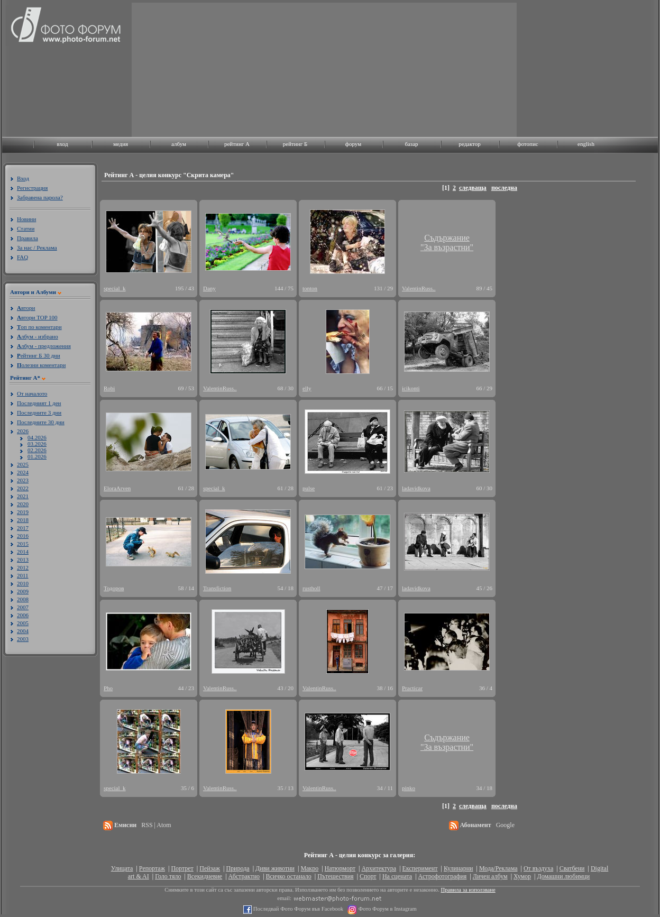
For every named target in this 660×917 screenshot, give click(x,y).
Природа (237, 868)
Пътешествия (335, 876)
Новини (26, 219)
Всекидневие (204, 876)
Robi (109, 388)
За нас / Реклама (37, 247)
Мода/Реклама (498, 868)
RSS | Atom (156, 825)
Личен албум (490, 876)
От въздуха (538, 868)
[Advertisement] (213, 69)
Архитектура (378, 868)
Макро (309, 868)
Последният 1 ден (39, 403)
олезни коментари (41, 365)
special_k (115, 288)
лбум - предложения (44, 346)
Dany (209, 288)
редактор (470, 144)
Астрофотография (442, 876)
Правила (27, 238)
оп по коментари (39, 327)
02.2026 (37, 450)
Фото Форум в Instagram (387, 909)
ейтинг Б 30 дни (38, 355)
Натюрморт (340, 868)
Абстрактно (244, 876)
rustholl (311, 588)
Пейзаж (209, 868)
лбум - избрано (37, 336)
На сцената (397, 876)
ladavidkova (416, 488)
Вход (23, 178)
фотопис (527, 144)
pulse (308, 488)
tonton (309, 288)
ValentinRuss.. (419, 288)
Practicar (412, 688)
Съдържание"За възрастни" (446, 242)
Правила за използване (468, 890)
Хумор (522, 876)
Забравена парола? (40, 197)
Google (505, 825)
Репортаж (152, 868)
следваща (473, 187)
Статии (25, 228)
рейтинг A (237, 144)
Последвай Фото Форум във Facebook (297, 909)
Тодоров (114, 588)
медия (120, 144)
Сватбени (572, 868)
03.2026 (37, 444)
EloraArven (117, 488)
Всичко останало (288, 876)
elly (306, 388)
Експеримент (420, 868)
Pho (108, 688)
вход (62, 144)
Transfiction (217, 588)
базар (411, 144)
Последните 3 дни (39, 412)
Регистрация (32, 188)
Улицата (122, 868)
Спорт (368, 876)
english (586, 144)
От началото (32, 393)
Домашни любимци (563, 876)
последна (504, 187)
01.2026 (37, 456)
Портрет (182, 868)
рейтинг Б (295, 144)
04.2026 (37, 437)
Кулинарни (458, 868)
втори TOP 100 (37, 317)
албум (178, 144)
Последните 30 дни (41, 422)
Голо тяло (168, 876)
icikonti (411, 388)
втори (26, 308)
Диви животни (275, 868)
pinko (408, 788)
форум (353, 144)
